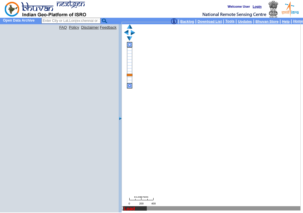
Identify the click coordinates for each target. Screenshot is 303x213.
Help (286, 22)
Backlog (187, 22)
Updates (245, 22)
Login (257, 6)
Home (298, 21)
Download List (210, 22)
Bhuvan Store (266, 22)
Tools (229, 21)
